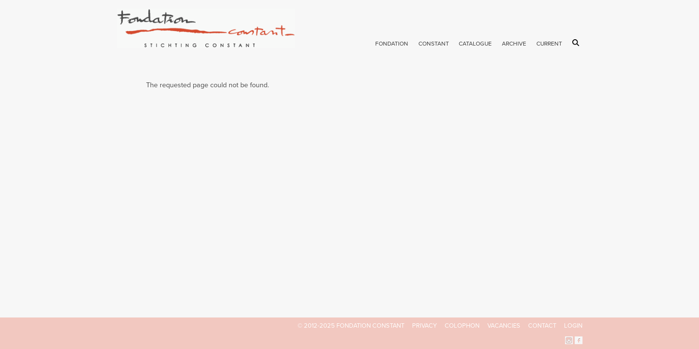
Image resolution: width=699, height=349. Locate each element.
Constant (433, 43)
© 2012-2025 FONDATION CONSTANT (351, 326)
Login (573, 326)
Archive (514, 43)
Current (549, 43)
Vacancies (503, 326)
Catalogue (475, 43)
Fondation (391, 43)
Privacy (424, 326)
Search (577, 42)
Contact (542, 326)
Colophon (462, 326)
